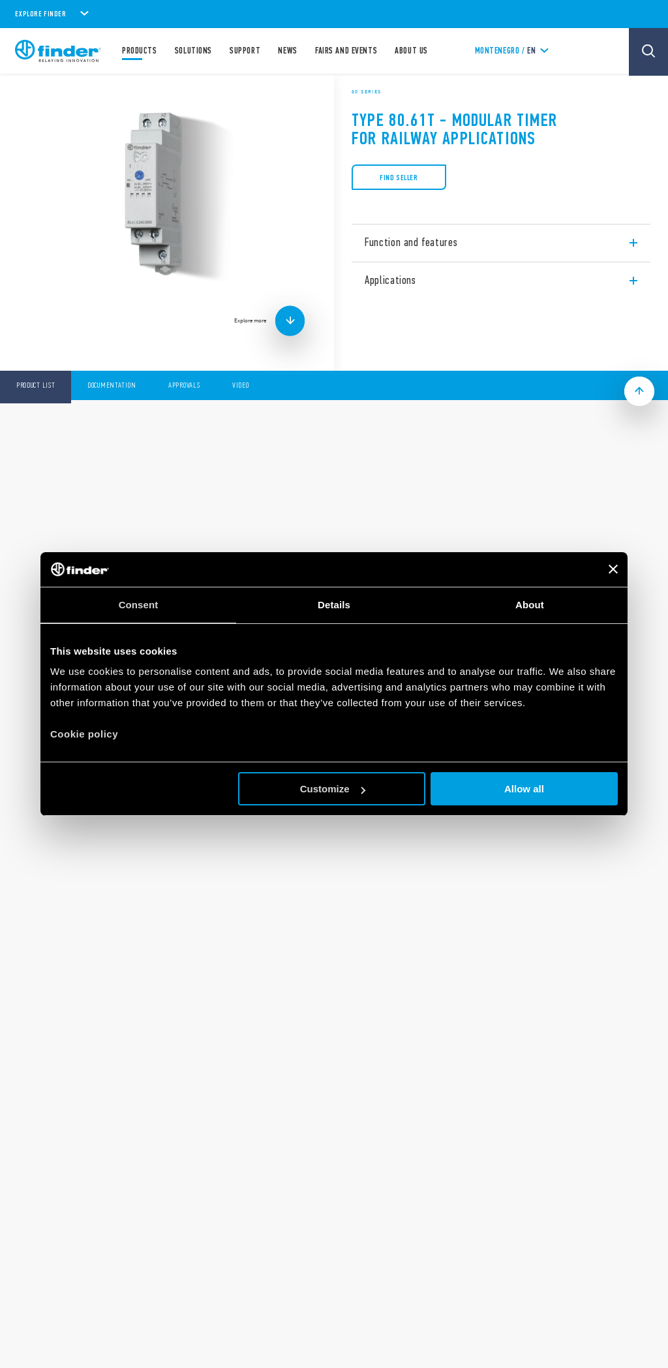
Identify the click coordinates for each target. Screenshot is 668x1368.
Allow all (524, 788)
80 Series (367, 91)
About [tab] (529, 604)
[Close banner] (613, 569)
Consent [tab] (139, 604)
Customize (332, 788)
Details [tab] (334, 604)
